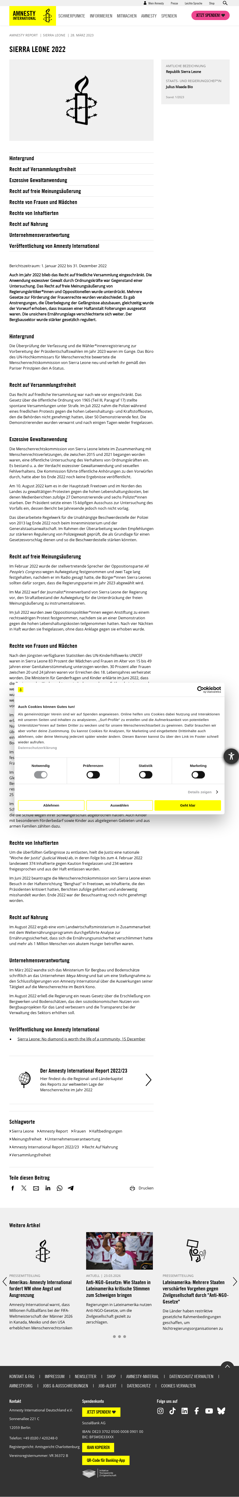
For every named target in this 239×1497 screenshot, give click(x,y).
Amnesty (149, 16)
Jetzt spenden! (208, 15)
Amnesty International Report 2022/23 (45, 1147)
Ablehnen (51, 805)
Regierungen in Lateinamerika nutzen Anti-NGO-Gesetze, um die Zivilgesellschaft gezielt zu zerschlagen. (119, 1313)
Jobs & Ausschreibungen (65, 1386)
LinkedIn (47, 1188)
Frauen (80, 1131)
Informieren (101, 16)
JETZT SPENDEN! (99, 1412)
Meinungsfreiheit (27, 1139)
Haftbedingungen (106, 1131)
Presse (174, 3)
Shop (211, 3)
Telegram (71, 1188)
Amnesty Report (53, 1131)
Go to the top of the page (227, 1366)
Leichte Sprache (193, 3)
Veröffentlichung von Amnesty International (54, 245)
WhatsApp (59, 1188)
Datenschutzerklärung (37, 747)
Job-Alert (107, 1386)
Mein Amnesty (156, 3)
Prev (4, 1281)
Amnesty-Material (142, 1376)
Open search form (225, 3)
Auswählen (119, 805)
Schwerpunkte (71, 16)
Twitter (24, 1188)
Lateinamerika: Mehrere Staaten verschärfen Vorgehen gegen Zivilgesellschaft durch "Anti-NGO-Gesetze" (196, 1292)
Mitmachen (127, 16)
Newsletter (85, 1376)
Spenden (169, 16)
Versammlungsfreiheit (31, 1154)
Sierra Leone (23, 1131)
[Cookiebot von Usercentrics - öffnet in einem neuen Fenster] (200, 689)
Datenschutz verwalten (191, 1376)
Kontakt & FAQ (21, 1376)
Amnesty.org (20, 1386)
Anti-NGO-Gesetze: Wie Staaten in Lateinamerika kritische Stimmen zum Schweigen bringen (118, 1288)
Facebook (12, 1188)
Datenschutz (139, 1386)
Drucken (141, 1188)
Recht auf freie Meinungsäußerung (45, 190)
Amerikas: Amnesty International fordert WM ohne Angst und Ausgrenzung (40, 1288)
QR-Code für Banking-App (106, 1460)
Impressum (54, 1376)
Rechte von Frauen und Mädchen (43, 201)
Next (235, 1281)
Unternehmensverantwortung (39, 234)
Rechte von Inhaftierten (34, 212)
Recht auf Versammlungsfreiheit (42, 169)
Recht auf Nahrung (28, 223)
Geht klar (187, 805)
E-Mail (36, 1188)
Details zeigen (199, 792)
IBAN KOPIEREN (98, 1447)
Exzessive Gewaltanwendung (38, 180)
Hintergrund (21, 158)
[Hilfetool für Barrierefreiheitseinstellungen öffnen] (231, 756)
